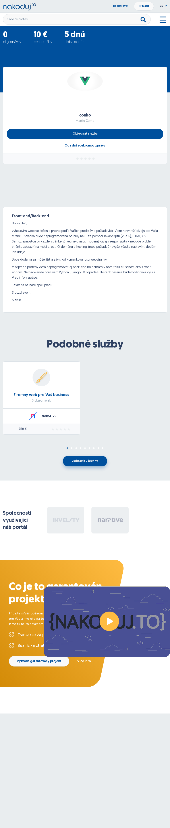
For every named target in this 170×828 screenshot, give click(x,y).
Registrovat (120, 6)
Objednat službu (85, 133)
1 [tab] (67, 448)
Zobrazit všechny (85, 461)
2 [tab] (72, 448)
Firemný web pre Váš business (41, 395)
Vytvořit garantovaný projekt (39, 661)
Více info (84, 661)
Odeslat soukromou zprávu (85, 145)
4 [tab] (80, 448)
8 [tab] (98, 448)
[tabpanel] (85, 401)
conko (85, 115)
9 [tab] (102, 448)
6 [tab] (89, 448)
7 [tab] (94, 448)
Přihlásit (144, 6)
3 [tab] (76, 448)
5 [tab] (85, 448)
